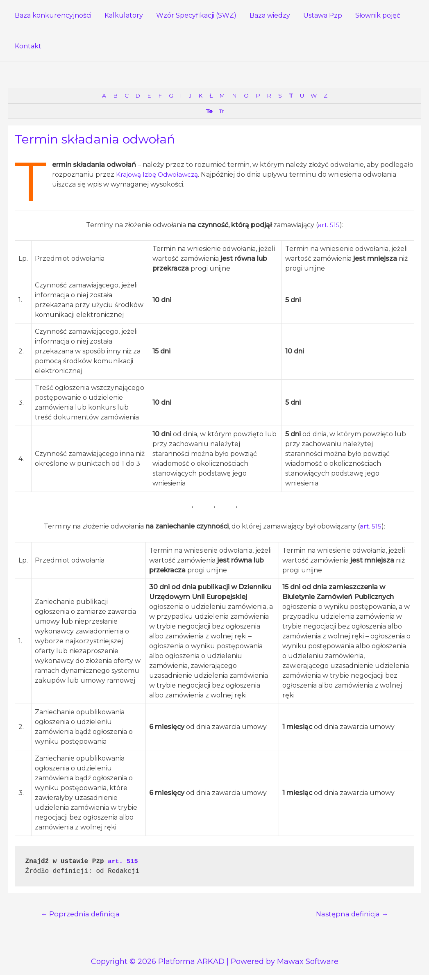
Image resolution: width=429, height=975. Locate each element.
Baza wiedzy (270, 15)
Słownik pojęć (377, 15)
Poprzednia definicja (82, 915)
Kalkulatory (123, 15)
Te (208, 111)
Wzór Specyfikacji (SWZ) (196, 15)
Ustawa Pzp (322, 15)
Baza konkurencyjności (53, 15)
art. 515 (329, 226)
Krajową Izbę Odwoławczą (159, 175)
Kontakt (28, 46)
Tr (221, 111)
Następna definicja (350, 915)
